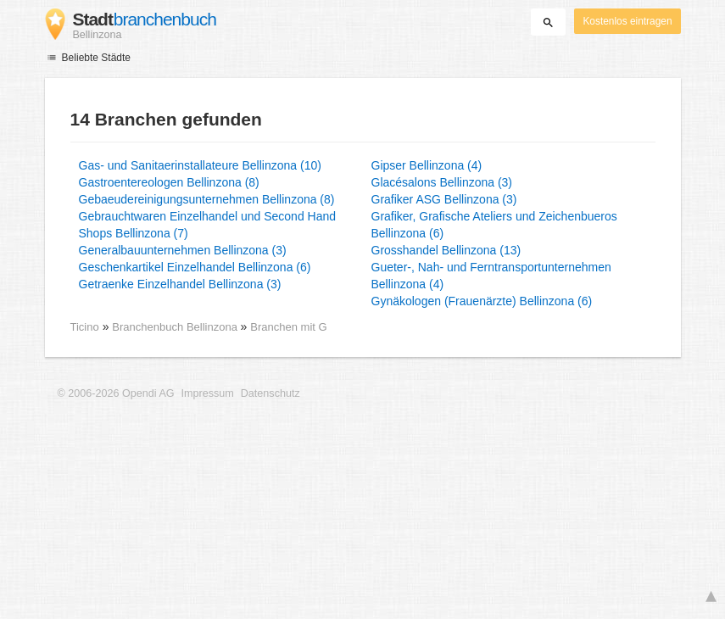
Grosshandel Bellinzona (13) (446, 250)
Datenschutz (270, 393)
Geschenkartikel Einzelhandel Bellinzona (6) (195, 267)
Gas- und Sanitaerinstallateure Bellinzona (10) (200, 165)
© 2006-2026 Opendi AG (116, 393)
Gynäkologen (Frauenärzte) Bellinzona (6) (482, 301)
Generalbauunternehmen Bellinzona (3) (183, 250)
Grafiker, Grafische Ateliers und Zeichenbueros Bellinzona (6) (494, 224)
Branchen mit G (288, 327)
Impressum (207, 393)
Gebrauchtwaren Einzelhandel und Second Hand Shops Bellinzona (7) (208, 224)
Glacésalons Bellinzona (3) (442, 182)
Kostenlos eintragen (627, 21)
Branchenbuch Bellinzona (176, 327)
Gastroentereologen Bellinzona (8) (169, 182)
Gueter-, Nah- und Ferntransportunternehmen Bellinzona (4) (491, 275)
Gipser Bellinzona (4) (426, 165)
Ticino (84, 327)
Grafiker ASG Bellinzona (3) (444, 199)
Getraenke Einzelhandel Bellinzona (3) (180, 284)
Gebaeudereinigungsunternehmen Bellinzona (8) (207, 199)
